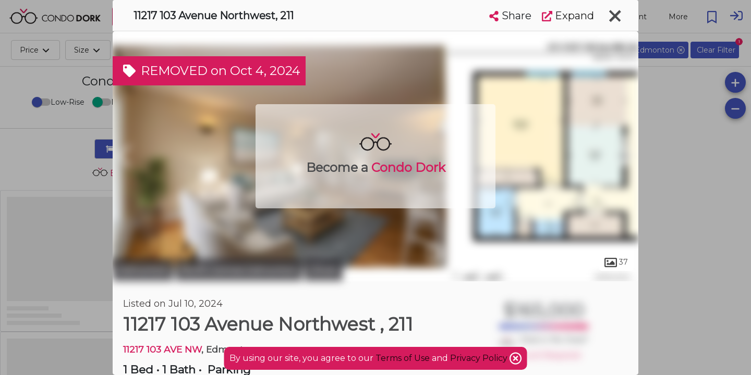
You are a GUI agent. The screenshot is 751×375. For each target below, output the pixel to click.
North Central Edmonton (239, 270)
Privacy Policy (480, 358)
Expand (568, 15)
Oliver (323, 270)
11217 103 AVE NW (162, 349)
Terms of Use (403, 358)
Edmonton (143, 270)
